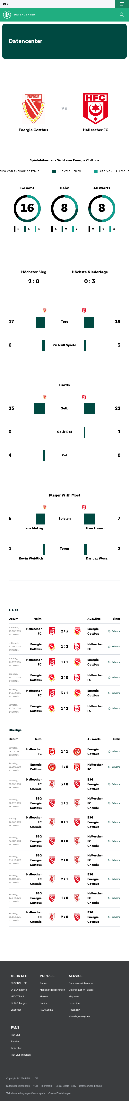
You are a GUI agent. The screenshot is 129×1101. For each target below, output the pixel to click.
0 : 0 (64, 841)
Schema (114, 631)
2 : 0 (64, 678)
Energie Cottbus (93, 631)
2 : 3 (64, 631)
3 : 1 (64, 693)
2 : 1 (64, 879)
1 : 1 (64, 662)
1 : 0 (64, 767)
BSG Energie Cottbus (93, 784)
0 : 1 (64, 822)
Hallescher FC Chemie (34, 784)
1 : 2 (64, 647)
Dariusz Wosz (97, 558)
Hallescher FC (34, 631)
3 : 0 (64, 784)
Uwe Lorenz (95, 528)
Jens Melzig (33, 528)
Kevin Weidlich (31, 558)
